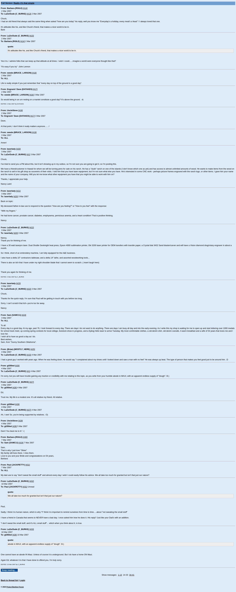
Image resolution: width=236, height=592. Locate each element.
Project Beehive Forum (15, 587)
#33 (31, 529)
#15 (31, 36)
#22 (31, 227)
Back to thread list (9, 580)
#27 (31, 382)
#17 (35, 89)
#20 (18, 149)
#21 (18, 191)
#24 (24, 315)
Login (22, 580)
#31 (27, 465)
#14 (25, 8)
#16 (34, 73)
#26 (17, 366)
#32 (31, 481)
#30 (25, 437)
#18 (20, 110)
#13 (29, 14)
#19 (34, 132)
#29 (20, 421)
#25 (33, 349)
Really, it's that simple (24, 3)
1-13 (120, 575)
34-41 (131, 575)
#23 (18, 283)
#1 (28, 154)
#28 (17, 404)
